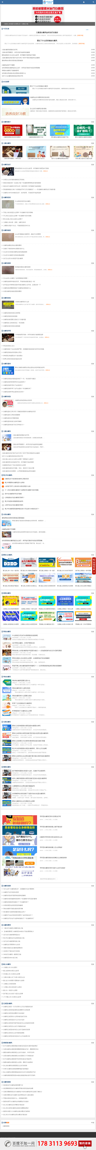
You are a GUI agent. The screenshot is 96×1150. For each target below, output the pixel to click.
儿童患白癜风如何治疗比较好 (47, 32)
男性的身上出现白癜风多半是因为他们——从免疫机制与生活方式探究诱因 (37, 650)
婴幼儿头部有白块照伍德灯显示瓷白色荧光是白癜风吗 (30, 733)
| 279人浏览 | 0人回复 (25, 637)
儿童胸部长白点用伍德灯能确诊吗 (23, 786)
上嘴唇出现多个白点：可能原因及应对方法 (16, 225)
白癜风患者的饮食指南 (10, 316)
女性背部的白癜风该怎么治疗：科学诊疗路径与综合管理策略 (21, 68)
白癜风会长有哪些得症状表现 (39, 97)
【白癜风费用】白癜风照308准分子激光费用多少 (18, 931)
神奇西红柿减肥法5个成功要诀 (12, 355)
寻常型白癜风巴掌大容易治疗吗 (50, 816)
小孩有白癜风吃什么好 (22, 301)
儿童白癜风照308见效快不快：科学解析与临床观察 (18, 462)
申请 (92, 1122)
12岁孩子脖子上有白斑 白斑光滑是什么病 (17, 486)
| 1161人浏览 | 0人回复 (25, 758)
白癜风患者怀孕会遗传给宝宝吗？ (13, 392)
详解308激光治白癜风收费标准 (12, 948)
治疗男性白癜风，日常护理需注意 (23, 643)
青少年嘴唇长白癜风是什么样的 (14, 482)
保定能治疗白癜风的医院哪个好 (13, 1085)
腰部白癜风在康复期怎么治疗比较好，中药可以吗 (18, 1052)
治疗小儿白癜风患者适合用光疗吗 (12, 76)
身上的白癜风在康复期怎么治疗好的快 (15, 1065)
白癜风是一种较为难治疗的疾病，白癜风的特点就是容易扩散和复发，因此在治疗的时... (53, 111)
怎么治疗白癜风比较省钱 (38, 108)
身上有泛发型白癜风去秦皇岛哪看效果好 (16, 1108)
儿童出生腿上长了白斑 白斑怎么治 (14, 977)
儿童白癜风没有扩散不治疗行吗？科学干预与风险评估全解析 (21, 58)
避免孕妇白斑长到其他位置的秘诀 (12, 60)
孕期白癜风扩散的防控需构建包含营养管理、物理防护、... (29, 520)
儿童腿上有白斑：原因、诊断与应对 (14, 222)
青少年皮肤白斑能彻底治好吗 (14, 501)
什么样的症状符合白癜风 (22, 201)
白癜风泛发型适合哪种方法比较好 (13, 1013)
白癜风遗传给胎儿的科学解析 (12, 421)
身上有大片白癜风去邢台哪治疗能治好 (15, 1114)
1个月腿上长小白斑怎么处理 (12, 997)
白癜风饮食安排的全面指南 (11, 326)
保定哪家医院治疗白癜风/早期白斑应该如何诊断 (18, 1088)
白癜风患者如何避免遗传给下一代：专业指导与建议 (19, 378)
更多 (92, 122)
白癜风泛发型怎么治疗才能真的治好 (14, 1026)
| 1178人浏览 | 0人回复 (25, 780)
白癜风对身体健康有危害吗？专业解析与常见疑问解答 (20, 899)
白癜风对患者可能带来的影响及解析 (14, 895)
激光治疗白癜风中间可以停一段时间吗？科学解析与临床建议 (22, 186)
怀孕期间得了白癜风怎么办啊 (22, 711)
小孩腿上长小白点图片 (10, 967)
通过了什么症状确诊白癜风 (47, 41)
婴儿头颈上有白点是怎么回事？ (13, 219)
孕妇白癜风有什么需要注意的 (22, 695)
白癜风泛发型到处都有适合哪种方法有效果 (16, 1010)
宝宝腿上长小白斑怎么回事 (11, 974)
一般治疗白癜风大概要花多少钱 (13, 928)
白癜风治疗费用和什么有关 (11, 944)
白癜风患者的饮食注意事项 (11, 313)
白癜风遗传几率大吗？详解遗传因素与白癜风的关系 (19, 411)
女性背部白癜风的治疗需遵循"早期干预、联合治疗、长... (28, 543)
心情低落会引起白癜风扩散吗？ (14, 497)
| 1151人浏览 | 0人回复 (25, 735)
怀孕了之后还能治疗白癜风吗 (22, 703)
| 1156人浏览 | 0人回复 (25, 743)
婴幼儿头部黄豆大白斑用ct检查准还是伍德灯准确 (28, 741)
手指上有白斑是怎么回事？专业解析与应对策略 (18, 212)
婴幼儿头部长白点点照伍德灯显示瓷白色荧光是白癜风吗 (31, 756)
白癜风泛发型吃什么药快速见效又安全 (15, 1016)
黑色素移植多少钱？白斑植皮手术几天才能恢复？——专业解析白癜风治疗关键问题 (29, 189)
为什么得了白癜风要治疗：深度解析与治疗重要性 (18, 889)
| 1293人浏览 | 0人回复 (25, 728)
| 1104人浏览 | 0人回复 (23, 690)
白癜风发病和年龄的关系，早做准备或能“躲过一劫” (19, 281)
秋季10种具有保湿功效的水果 (12, 359)
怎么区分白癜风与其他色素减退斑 (13, 255)
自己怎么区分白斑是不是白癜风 (13, 258)
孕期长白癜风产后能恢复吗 (10, 70)
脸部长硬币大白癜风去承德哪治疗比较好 (16, 1101)
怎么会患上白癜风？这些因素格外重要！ (16, 278)
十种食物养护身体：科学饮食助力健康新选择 (29, 334)
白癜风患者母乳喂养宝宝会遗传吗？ (14, 382)
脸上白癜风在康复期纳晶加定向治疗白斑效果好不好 (19, 1072)
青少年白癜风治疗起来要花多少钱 (13, 938)
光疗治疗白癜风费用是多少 (11, 934)
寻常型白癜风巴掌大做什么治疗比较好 (52, 868)
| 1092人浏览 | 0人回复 (23, 682)
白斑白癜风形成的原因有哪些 (12, 291)
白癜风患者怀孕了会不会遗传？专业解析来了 (17, 388)
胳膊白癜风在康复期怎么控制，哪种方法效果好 (18, 1062)
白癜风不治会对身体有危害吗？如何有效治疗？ (18, 915)
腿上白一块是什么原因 (10, 990)
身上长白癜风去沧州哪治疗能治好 (13, 1105)
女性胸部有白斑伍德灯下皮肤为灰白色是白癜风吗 (28, 793)
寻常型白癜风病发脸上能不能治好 (51, 827)
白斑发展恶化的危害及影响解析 (13, 905)
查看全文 (45, 171)
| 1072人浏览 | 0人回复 (23, 713)
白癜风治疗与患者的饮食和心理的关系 (17, 479)
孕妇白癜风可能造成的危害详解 (13, 908)
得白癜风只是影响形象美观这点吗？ (14, 912)
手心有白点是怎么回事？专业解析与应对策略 (17, 215)
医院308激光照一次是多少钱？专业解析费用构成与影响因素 (22, 183)
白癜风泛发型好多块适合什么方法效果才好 (16, 1036)
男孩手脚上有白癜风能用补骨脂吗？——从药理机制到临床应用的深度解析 (37, 666)
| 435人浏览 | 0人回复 (25, 660)
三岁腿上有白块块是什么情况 (12, 987)
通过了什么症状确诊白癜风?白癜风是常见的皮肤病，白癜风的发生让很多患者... (52, 88)
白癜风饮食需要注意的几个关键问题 (14, 319)
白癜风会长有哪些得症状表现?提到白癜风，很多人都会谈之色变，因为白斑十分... (53, 99)
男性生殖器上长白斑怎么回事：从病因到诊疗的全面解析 (31, 658)
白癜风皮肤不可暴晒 (8, 65)
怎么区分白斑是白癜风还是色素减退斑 (15, 252)
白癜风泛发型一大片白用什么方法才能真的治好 (18, 1006)
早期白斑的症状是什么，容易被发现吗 (15, 1098)
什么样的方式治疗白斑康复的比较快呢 (25, 635)
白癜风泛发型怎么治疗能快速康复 (13, 1033)
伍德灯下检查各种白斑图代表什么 (13, 248)
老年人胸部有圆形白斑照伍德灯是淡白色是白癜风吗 (29, 778)
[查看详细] (80, 35)
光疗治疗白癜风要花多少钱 (11, 941)
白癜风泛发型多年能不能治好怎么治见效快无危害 (18, 1023)
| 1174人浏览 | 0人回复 (25, 750)
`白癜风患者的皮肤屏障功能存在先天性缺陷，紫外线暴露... (29, 532)
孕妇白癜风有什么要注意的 (21, 688)
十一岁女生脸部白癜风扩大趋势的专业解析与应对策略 (22, 490)
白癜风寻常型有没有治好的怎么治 (51, 837)
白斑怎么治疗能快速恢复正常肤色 (13, 179)
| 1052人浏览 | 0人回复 (25, 795)
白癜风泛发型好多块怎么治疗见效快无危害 (16, 1029)
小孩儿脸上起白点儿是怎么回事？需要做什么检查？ (18, 459)
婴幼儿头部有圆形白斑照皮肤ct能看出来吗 (26, 725)
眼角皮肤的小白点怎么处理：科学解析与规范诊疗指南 (19, 55)
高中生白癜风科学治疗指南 (13, 494)
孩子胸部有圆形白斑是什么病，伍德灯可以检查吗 (28, 771)
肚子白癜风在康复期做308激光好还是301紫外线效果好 (20, 1046)
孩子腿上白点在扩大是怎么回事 (13, 993)
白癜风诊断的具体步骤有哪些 (12, 245)
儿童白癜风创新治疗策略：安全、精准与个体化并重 (18, 468)
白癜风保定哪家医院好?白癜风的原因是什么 (17, 288)
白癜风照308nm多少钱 (10, 957)
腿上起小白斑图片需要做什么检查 (13, 980)
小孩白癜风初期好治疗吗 (9, 49)
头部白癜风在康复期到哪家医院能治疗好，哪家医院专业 (20, 1049)
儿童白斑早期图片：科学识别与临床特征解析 (16, 52)
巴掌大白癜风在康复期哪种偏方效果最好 (16, 1069)
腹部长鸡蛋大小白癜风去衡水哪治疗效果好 (16, 1111)
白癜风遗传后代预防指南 (11, 418)
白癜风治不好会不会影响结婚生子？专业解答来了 (18, 918)
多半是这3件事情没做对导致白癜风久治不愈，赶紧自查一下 (22, 285)
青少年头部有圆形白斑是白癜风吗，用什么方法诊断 (29, 748)
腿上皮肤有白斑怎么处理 (11, 970)
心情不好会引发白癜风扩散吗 (14, 505)
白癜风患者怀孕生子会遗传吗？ (13, 385)
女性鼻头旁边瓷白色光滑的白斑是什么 (14, 73)
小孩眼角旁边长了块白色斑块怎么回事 (14, 465)
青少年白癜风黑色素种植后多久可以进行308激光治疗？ (22, 508)
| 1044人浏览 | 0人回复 (23, 705)
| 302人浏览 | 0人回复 (25, 645)
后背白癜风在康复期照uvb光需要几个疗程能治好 (18, 1055)
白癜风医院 (6, 1126)
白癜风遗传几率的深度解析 (11, 415)
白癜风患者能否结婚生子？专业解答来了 (16, 902)
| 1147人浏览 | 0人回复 (25, 788)
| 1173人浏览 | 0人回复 (25, 773)
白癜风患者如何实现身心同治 (12, 352)
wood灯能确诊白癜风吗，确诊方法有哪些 (28, 234)
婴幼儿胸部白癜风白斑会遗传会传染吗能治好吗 (30, 367)
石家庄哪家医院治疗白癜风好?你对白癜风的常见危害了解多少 (22, 1091)
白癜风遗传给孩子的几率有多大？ (13, 424)
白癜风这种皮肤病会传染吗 (23, 400)
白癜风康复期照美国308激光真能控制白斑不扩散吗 (19, 1075)
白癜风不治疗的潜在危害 (11, 892)
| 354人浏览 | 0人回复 (25, 668)
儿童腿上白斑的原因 (9, 984)
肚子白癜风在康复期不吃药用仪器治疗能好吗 (17, 1059)
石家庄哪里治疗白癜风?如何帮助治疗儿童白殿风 (18, 1095)
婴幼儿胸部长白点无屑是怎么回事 (23, 801)
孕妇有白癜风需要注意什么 (21, 680)
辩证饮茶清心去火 (9, 346)
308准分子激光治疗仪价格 (11, 951)
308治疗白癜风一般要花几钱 (12, 954)
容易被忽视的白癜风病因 (22, 267)
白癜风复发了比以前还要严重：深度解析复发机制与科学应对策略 (23, 349)
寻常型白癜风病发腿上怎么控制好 (51, 847)
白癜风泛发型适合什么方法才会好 (13, 1019)
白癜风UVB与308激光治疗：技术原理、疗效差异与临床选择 (22, 192)
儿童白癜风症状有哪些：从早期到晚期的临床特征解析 (19, 471)
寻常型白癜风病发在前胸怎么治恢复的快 (53, 857)
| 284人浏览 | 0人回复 (25, 652)
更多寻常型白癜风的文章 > (48, 879)
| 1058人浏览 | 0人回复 (23, 698)
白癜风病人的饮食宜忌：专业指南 (13, 323)
